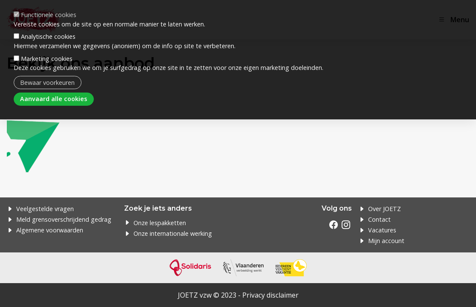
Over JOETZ (384, 209)
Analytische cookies (48, 27)
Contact (379, 219)
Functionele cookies (48, 6)
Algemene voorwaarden (49, 230)
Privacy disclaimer (270, 295)
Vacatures (382, 230)
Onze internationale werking (173, 233)
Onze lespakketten (160, 223)
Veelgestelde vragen (45, 209)
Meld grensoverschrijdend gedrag (63, 219)
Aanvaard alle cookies (53, 90)
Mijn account (386, 241)
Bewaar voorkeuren (47, 73)
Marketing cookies (47, 50)
